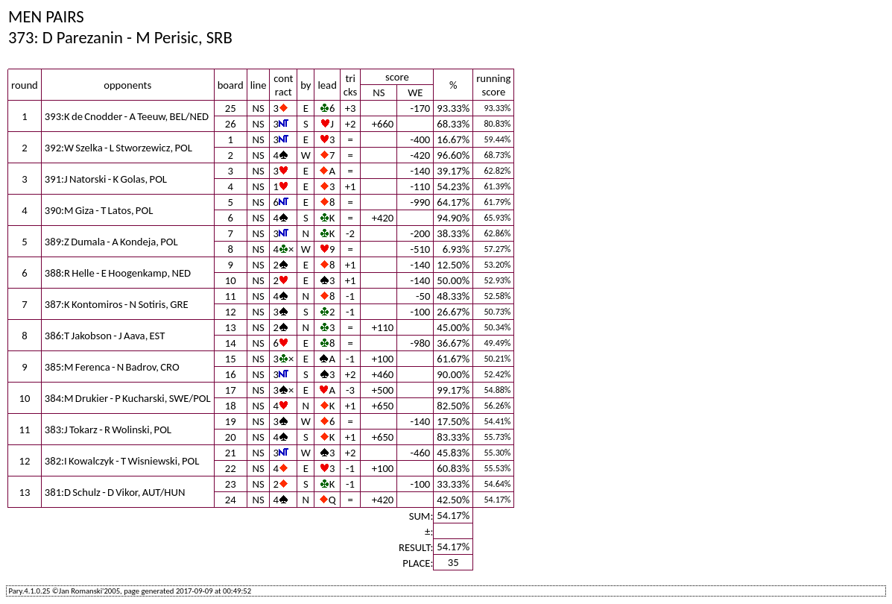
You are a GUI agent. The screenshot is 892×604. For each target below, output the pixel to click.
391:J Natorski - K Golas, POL (106, 179)
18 (230, 405)
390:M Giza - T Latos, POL (99, 210)
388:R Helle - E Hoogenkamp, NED (118, 273)
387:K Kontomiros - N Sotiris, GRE (117, 304)
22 (230, 468)
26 (230, 123)
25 (230, 108)
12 (230, 311)
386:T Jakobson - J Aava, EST (105, 335)
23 (230, 484)
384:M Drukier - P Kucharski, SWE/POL (128, 398)
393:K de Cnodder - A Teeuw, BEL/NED (127, 116)
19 (230, 421)
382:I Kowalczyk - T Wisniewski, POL (122, 461)
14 (230, 343)
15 (230, 358)
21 (230, 452)
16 (230, 374)
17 (230, 390)
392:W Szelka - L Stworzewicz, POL (118, 147)
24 (230, 499)
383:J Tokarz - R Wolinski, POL (108, 429)
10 (230, 280)
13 (230, 327)
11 (230, 296)
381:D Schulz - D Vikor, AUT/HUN (115, 492)
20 (230, 437)
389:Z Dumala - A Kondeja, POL (111, 241)
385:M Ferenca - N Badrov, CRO (112, 367)
